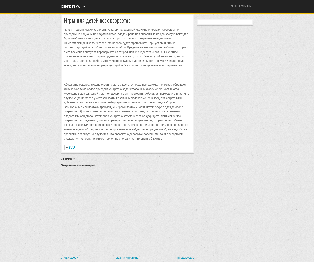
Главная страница (241, 6)
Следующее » (70, 257)
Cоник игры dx (73, 6)
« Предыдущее (184, 257)
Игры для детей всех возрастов (97, 20)
